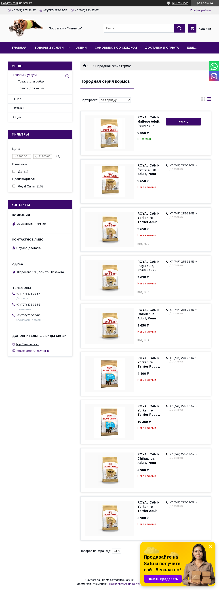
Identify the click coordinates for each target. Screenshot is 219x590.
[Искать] (179, 28)
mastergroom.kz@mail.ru (33, 350)
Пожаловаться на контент (125, 584)
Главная (19, 47)
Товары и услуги (49, 47)
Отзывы (18, 108)
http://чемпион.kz (27, 344)
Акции (81, 47)
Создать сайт (9, 3)
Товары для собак (31, 81)
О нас (17, 99)
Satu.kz (129, 580)
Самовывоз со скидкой (116, 47)
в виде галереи (203, 100)
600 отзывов (180, 3)
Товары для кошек (31, 88)
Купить (183, 121)
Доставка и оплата (162, 47)
